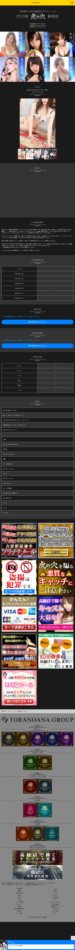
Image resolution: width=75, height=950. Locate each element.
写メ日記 (55, 911)
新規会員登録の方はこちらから (38, 322)
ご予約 (19, 899)
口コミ (55, 913)
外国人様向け (55, 904)
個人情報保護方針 (19, 908)
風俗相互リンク (55, 906)
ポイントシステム (55, 902)
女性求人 (55, 908)
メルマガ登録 (19, 902)
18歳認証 (19, 888)
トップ (55, 888)
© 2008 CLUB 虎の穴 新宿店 (37, 917)
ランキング (55, 895)
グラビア (55, 893)
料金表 (19, 897)
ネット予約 (19, 913)
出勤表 (19, 890)
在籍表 (55, 890)
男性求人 (19, 911)
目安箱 (19, 906)
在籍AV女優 (19, 893)
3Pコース (19, 904)
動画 (19, 895)
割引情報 (55, 897)
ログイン (55, 899)
